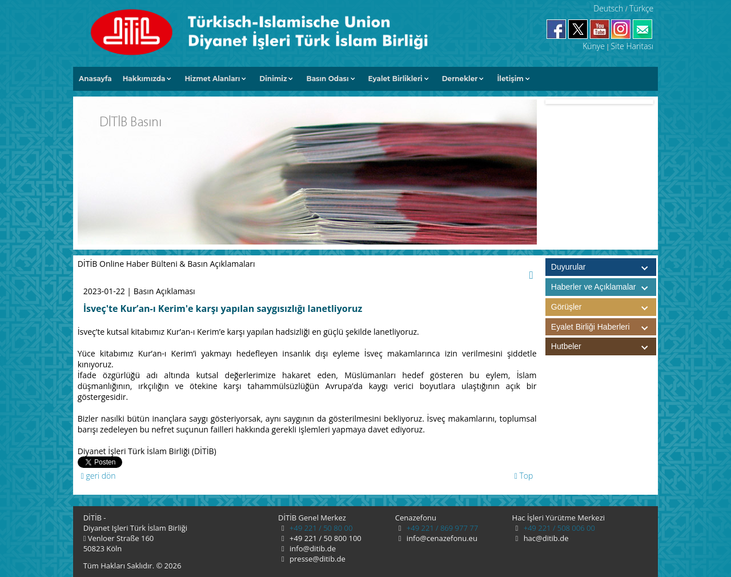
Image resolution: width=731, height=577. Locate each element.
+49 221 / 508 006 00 (558, 528)
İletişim (510, 78)
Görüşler (603, 307)
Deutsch (608, 8)
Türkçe (641, 8)
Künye (594, 46)
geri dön (98, 475)
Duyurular (568, 266)
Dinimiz (273, 78)
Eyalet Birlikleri (395, 78)
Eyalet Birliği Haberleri (603, 327)
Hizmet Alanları (212, 78)
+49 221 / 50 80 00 (320, 528)
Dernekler (460, 78)
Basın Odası (327, 78)
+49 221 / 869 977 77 (441, 528)
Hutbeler (603, 346)
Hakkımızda (144, 78)
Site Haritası (632, 46)
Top (524, 475)
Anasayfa (95, 78)
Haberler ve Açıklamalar (603, 287)
